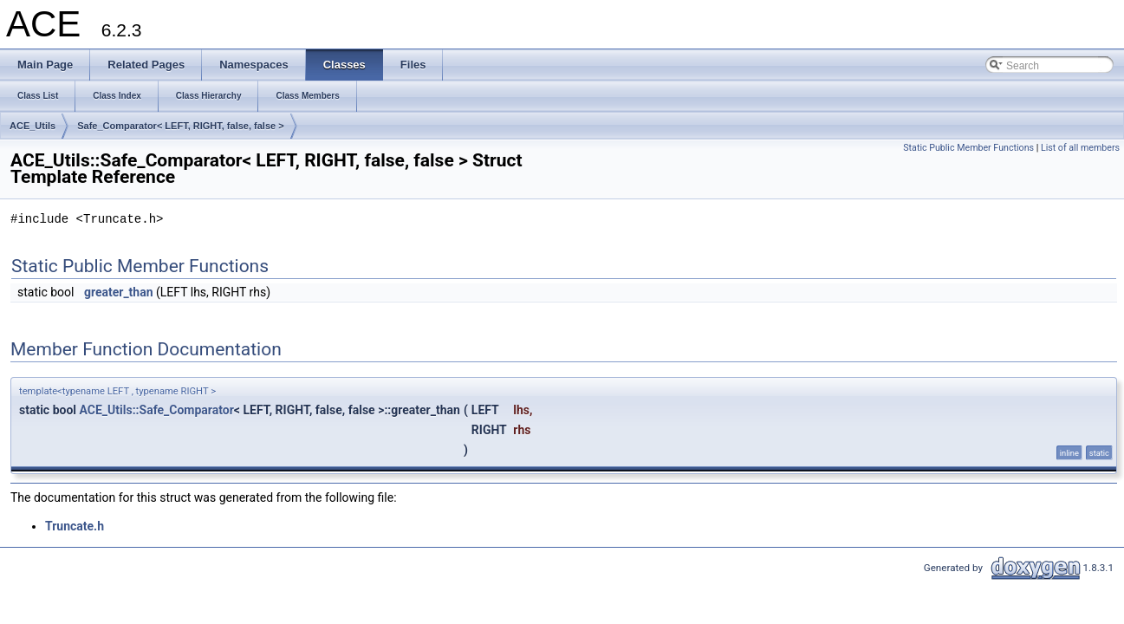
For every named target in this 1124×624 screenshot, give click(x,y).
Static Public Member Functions (968, 147)
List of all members (1080, 147)
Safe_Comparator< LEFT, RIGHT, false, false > (180, 125)
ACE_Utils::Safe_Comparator (157, 410)
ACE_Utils (32, 125)
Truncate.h (74, 526)
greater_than (118, 292)
